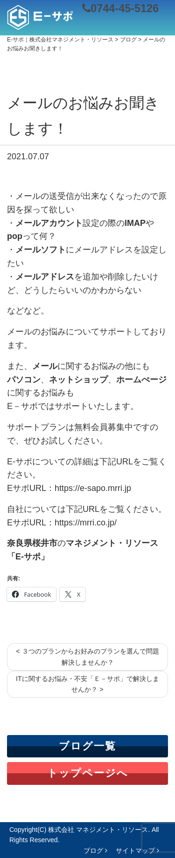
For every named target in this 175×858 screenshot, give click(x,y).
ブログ (95, 850)
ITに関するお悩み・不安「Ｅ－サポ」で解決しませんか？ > (87, 684)
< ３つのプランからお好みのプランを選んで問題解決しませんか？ (87, 656)
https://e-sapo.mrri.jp (93, 488)
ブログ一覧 (87, 746)
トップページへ (87, 773)
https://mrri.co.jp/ (86, 522)
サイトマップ (137, 850)
